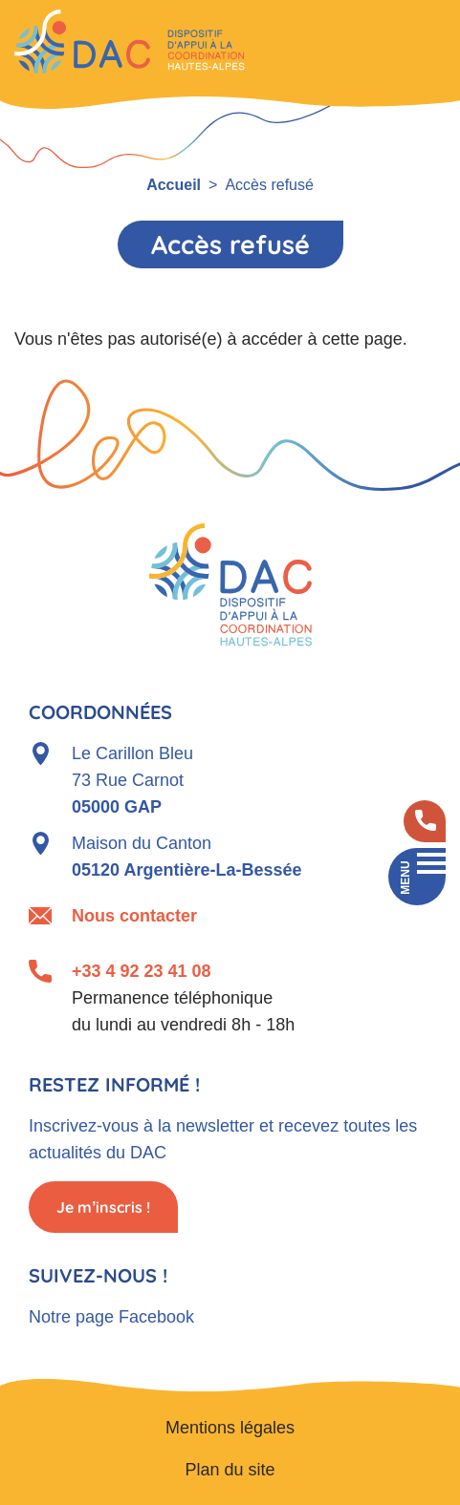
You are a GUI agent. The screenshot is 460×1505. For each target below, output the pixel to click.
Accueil (173, 185)
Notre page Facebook (111, 1316)
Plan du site (229, 1469)
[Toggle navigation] (417, 876)
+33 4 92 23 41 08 (141, 971)
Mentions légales (230, 1427)
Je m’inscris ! (103, 1207)
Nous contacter (134, 915)
